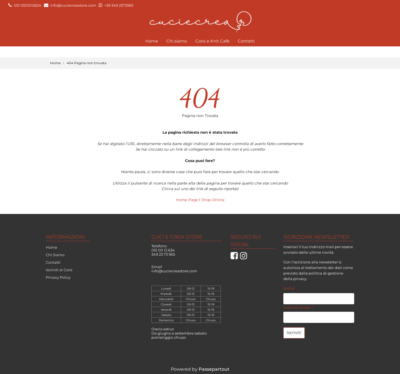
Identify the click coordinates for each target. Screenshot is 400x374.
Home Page (187, 200)
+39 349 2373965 (118, 5)
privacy (299, 278)
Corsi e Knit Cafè (212, 41)
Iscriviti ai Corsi (59, 270)
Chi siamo (176, 41)
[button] (294, 332)
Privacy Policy (58, 277)
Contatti (246, 41)
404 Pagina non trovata (86, 63)
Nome (289, 288)
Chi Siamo (55, 255)
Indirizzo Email (298, 307)
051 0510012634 (27, 5)
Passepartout (214, 369)
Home (151, 41)
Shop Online (212, 200)
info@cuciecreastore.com (73, 5)
